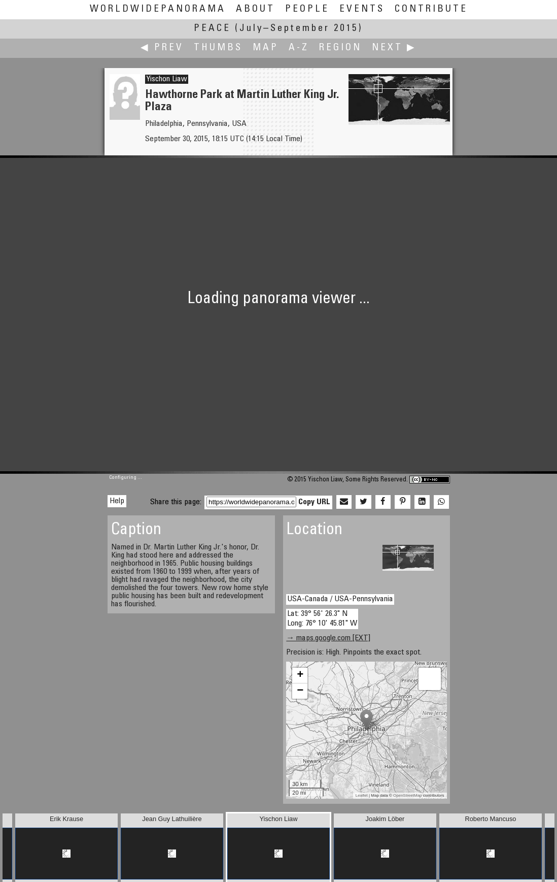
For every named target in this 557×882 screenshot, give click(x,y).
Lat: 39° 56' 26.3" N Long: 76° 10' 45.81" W (322, 619)
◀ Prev (162, 48)
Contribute (431, 9)
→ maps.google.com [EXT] (328, 638)
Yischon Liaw (166, 79)
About (255, 9)
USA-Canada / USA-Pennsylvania (340, 599)
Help (117, 501)
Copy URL (314, 502)
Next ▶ (394, 48)
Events (362, 9)
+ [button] (300, 675)
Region (340, 48)
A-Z (299, 48)
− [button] (300, 691)
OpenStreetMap (407, 795)
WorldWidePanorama (158, 9)
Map (265, 48)
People (307, 9)
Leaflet (362, 795)
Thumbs (218, 48)
